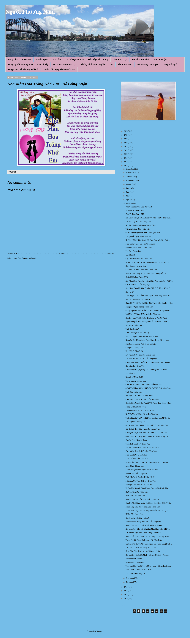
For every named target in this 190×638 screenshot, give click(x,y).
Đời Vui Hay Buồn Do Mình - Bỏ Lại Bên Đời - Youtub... (147, 555)
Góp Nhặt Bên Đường (98, 59)
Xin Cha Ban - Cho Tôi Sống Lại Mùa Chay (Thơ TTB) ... (148, 529)
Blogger (99, 631)
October (129, 177)
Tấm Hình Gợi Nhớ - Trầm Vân (138, 444)
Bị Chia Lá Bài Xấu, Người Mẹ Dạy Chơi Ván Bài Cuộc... (148, 240)
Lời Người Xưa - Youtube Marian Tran (140, 355)
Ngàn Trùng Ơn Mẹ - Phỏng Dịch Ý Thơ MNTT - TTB (146, 322)
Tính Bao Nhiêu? (132, 329)
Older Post (110, 254)
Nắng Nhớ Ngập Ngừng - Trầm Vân (139, 307)
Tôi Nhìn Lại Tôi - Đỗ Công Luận (138, 222)
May (128, 196)
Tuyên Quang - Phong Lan (136, 381)
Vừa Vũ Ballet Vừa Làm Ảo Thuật (139, 207)
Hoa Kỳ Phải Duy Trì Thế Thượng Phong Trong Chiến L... (148, 262)
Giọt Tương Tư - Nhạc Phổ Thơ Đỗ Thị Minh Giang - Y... (147, 436)
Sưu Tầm (56, 59)
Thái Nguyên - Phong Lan (135, 422)
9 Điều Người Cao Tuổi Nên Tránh (139, 248)
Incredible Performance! (135, 325)
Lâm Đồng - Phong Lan (135, 466)
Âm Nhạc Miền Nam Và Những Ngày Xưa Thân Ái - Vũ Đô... (149, 281)
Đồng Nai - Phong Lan (134, 348)
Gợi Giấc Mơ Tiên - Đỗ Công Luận (139, 259)
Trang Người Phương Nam (20, 64)
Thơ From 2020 (125, 64)
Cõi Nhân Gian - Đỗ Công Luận (138, 285)
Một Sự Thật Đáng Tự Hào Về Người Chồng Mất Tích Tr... (148, 273)
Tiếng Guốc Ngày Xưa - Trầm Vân (139, 236)
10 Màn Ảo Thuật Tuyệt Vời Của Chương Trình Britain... (147, 462)
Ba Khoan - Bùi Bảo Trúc (135, 496)
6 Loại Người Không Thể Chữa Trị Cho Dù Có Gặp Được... (148, 311)
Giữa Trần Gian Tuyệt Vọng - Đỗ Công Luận (143, 551)
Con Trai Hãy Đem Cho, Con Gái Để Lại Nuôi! (144, 385)
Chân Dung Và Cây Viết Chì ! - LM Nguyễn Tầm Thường (148, 362)
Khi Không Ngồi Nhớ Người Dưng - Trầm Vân (144, 533)
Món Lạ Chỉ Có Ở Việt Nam (136, 455)
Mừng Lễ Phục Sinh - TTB (136, 407)
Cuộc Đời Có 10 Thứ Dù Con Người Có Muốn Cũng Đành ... (149, 544)
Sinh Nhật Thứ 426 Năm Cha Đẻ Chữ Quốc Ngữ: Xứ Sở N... (149, 288)
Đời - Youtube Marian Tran (136, 266)
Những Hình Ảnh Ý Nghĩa (92, 64)
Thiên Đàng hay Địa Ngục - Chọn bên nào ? (142, 470)
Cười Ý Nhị (42, 64)
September (130, 181)
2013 (126, 598)
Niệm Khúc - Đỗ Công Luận (136, 473)
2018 (126, 162)
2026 (126, 131)
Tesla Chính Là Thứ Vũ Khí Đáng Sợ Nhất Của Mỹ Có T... (148, 418)
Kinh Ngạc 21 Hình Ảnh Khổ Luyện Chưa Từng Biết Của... (148, 296)
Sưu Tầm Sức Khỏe (141, 59)
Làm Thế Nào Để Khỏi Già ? (137, 459)
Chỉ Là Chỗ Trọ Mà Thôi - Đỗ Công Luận (141, 451)
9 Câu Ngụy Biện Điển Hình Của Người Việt (143, 233)
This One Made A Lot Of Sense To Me (140, 411)
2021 (126, 150)
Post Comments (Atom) (27, 258)
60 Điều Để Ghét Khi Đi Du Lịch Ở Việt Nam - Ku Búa (147, 425)
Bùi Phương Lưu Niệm (147, 64)
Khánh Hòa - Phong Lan (135, 562)
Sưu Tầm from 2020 (74, 59)
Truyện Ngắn (42, 59)
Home (61, 254)
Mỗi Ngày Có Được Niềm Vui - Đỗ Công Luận (143, 314)
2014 (126, 594)
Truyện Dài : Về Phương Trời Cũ (23, 69)
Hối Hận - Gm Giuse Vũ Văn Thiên (139, 396)
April (128, 200)
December (130, 169)
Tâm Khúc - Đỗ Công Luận (136, 573)
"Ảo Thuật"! (130, 255)
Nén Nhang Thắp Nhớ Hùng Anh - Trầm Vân (143, 507)
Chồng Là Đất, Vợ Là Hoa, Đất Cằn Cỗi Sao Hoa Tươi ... (147, 433)
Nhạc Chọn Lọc (120, 59)
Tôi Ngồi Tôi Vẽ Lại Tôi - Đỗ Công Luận (141, 359)
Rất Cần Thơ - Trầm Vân (135, 366)
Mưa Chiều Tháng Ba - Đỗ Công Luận (140, 244)
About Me (26, 59)
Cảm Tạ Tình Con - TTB (135, 214)
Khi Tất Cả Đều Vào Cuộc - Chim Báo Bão (142, 448)
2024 (126, 139)
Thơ (111, 64)
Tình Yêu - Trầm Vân (134, 392)
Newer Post (12, 254)
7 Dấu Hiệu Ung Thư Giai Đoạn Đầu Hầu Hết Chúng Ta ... (148, 511)
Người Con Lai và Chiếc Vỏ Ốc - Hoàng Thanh (144, 525)
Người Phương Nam (30, 12)
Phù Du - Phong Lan (133, 251)
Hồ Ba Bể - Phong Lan (134, 514)
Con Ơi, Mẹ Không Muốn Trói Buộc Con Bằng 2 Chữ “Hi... (148, 503)
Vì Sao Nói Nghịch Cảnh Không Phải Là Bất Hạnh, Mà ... (148, 488)
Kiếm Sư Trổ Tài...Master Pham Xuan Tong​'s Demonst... (147, 340)
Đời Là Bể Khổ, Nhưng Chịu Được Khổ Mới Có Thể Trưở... (149, 218)
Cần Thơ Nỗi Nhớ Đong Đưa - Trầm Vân (141, 270)
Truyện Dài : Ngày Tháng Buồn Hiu (59, 69)
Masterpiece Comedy (134, 559)
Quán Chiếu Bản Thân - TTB (137, 277)
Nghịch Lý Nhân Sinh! (134, 377)
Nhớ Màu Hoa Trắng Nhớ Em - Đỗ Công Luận (143, 522)
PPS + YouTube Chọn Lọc (64, 64)
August (129, 184)
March (128, 204)
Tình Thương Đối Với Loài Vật (137, 333)
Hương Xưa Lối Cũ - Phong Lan (138, 299)
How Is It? (130, 292)
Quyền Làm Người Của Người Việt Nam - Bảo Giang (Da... (148, 403)
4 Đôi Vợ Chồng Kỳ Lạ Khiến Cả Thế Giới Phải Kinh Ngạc (148, 388)
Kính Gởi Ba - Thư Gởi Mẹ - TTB (139, 570)
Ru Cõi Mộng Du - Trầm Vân (137, 492)
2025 (126, 135)
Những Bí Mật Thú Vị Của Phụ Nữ (139, 485)
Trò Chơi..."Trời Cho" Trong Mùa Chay (141, 548)
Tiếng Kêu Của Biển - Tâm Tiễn (138, 229)
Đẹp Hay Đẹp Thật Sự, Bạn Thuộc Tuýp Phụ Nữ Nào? (146, 318)
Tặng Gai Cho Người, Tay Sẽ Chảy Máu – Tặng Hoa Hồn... (148, 566)
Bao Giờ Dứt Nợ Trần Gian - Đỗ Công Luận (142, 499)
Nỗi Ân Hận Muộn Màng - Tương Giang (141, 225)
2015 (126, 591)
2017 (126, 166)
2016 (126, 587)
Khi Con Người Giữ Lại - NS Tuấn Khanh (142, 336)
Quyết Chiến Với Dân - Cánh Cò (138, 518)
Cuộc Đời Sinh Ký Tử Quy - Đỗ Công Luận (142, 399)
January (129, 582)
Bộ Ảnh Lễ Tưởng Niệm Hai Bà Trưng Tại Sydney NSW (147, 536)
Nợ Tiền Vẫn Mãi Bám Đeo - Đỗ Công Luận (142, 414)
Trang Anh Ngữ (169, 64)
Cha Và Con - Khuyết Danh (136, 440)
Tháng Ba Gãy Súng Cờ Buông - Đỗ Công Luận (144, 540)
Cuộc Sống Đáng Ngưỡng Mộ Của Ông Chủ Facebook (146, 370)
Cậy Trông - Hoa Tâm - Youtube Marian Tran (143, 429)
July (128, 188)
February (129, 578)
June (128, 192)
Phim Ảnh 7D (131, 373)
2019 (126, 158)
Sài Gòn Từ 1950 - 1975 (135, 211)
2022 (126, 146)
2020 (126, 154)
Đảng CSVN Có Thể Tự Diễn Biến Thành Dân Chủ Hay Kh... (149, 303)
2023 (126, 143)
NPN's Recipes (160, 59)
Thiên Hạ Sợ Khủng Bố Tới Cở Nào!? (140, 477)
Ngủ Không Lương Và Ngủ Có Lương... (141, 344)
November (130, 173)
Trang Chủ (13, 59)
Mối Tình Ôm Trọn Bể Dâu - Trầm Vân (141, 481)
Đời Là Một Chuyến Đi (134, 351)
